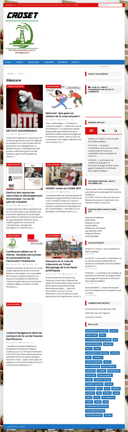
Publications (33, 62)
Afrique (114, 331)
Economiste (24, 134)
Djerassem (90, 371)
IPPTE (107, 389)
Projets (19, 62)
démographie (113, 371)
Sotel (96, 397)
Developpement (108, 366)
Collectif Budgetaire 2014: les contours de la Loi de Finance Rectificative (24, 336)
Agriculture (91, 335)
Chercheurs (49, 62)
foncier (109, 384)
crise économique (93, 362)
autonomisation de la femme (98, 340)
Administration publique (96, 331)
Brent (88, 349)
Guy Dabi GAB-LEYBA (107, 309)
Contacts (75, 62)
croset (87, 317)
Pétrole (107, 393)
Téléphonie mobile (94, 415)
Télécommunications (95, 411)
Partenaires (62, 62)
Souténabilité (108, 397)
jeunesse (116, 389)
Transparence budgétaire (97, 406)
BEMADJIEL (108, 344)
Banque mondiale (93, 344)
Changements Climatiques (97, 353)
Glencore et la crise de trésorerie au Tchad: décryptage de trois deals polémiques (61, 266)
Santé (88, 397)
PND (99, 393)
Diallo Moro (89, 313)
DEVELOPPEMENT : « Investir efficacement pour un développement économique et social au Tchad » (103, 290)
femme (88, 380)
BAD (115, 340)
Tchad (97, 402)
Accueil (8, 62)
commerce (98, 357)
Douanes (101, 371)
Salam (116, 393)
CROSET (107, 362)
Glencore (90, 389)
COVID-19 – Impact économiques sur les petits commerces (101, 89)
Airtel (102, 335)
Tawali (89, 402)
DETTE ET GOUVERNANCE (21, 130)
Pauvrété (90, 393)
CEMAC (97, 349)
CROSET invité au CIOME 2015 (63, 188)
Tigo (105, 402)
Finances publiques (94, 384)
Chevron (115, 353)
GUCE (100, 389)
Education (90, 375)
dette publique (92, 366)
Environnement (105, 375)
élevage (108, 415)
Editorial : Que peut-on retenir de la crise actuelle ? (63, 115)
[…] (13, 156)
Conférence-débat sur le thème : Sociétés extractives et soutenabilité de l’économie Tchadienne (23, 256)
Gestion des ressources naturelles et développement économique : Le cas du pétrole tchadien (24, 197)
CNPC (88, 357)
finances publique (102, 380)
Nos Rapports (104, 313)
